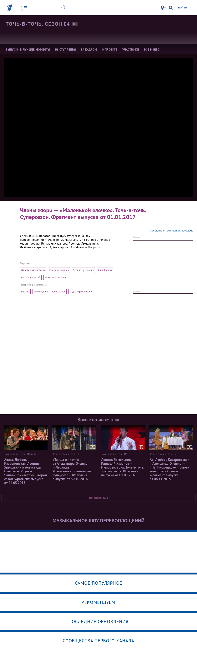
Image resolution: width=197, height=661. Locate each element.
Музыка (25, 291)
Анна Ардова (105, 269)
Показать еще (98, 497)
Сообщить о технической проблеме (171, 230)
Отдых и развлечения (81, 291)
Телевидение (41, 291)
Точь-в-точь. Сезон (38, 24)
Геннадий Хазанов (59, 269)
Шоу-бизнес (58, 291)
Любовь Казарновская (33, 269)
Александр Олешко (55, 277)
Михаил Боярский (30, 277)
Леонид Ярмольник (83, 269)
